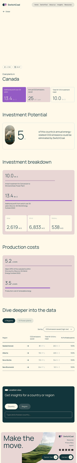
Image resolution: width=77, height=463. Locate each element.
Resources (68, 5)
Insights (60, 5)
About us (52, 5)
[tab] (9, 320)
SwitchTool (44, 5)
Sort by (40, 329)
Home (36, 5)
